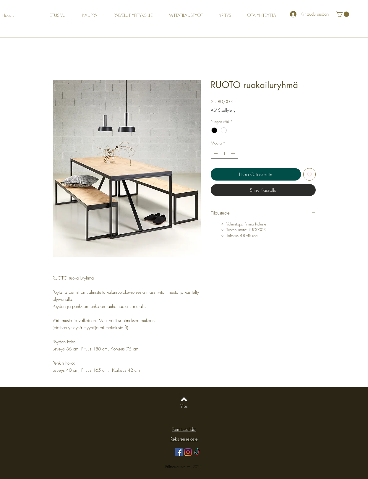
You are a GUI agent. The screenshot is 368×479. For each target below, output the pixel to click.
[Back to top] (184, 399)
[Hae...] (14, 15)
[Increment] (233, 153)
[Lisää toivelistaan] (309, 174)
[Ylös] (184, 406)
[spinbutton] (224, 153)
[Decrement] (215, 153)
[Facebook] (179, 452)
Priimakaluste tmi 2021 (184, 466)
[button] (342, 14)
